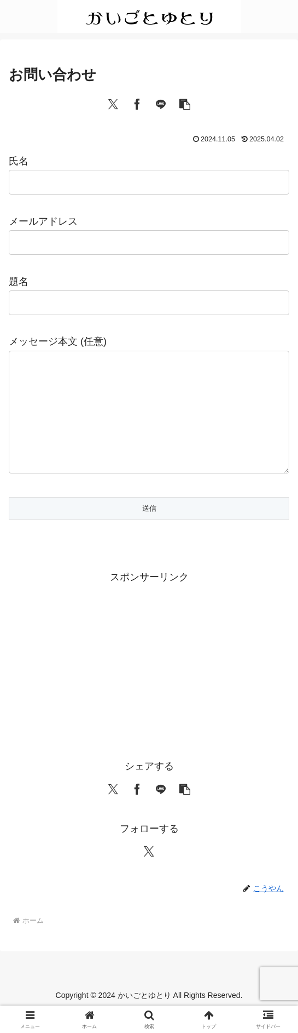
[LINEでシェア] (161, 104)
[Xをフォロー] (149, 873)
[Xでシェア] (113, 104)
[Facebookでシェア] (137, 104)
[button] (185, 104)
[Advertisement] (149, 684)
